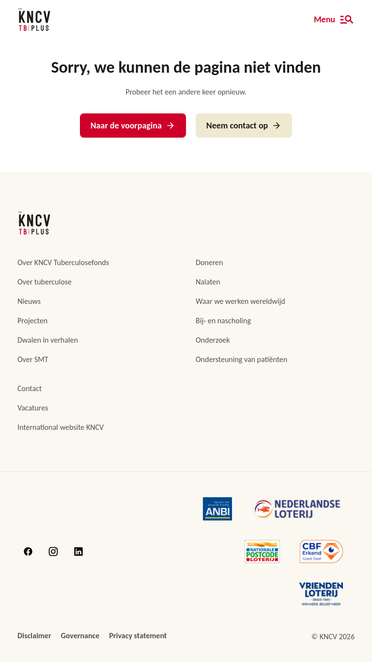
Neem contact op (243, 125)
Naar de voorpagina (133, 125)
